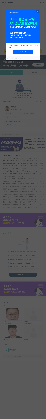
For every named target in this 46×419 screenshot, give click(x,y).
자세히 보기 (23, 52)
